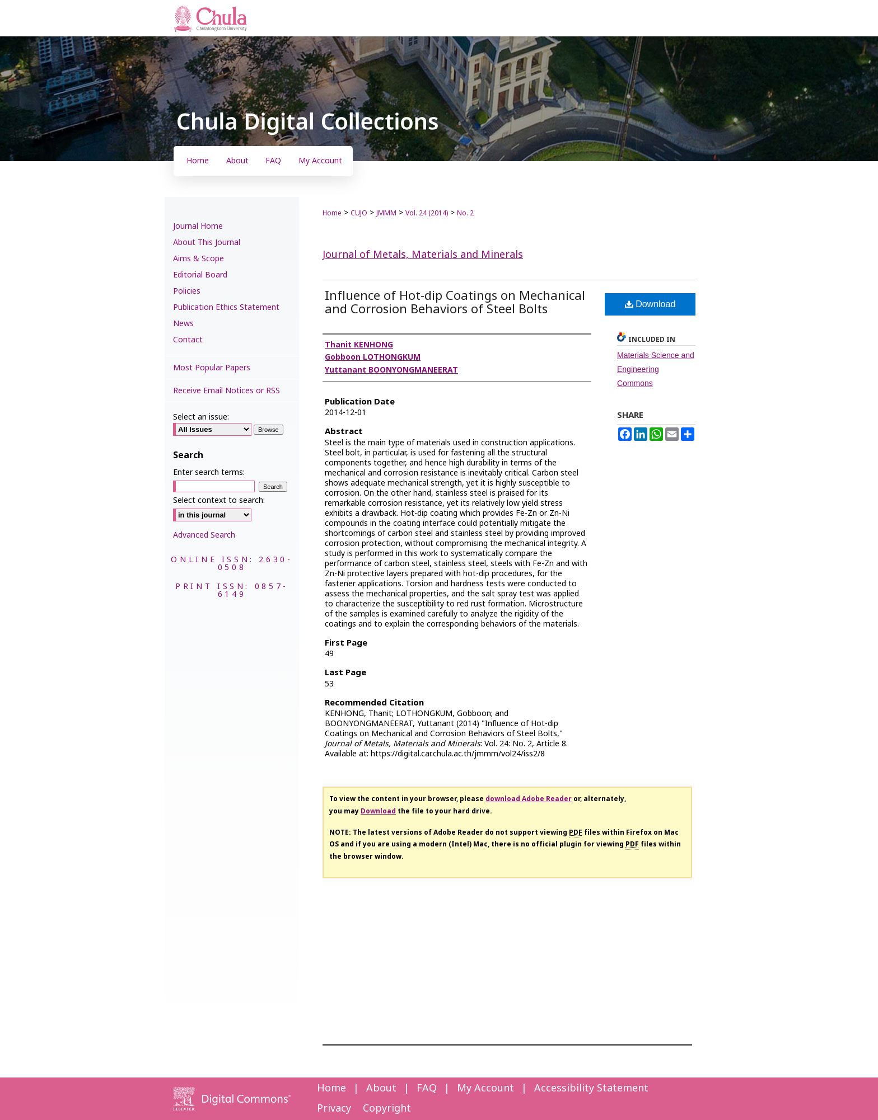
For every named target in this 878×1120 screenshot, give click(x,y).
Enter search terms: (209, 472)
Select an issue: (201, 417)
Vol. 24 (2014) (426, 213)
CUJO (359, 213)
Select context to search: (219, 500)
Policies (186, 291)
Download (650, 304)
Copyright (387, 1108)
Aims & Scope (198, 259)
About (381, 1088)
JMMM (386, 213)
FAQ (427, 1088)
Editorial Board (200, 275)
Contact (188, 340)
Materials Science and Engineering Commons (655, 369)
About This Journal (206, 242)
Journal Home (198, 226)
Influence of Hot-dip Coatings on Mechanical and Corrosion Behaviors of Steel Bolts (455, 303)
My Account (485, 1088)
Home (332, 213)
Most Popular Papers (211, 368)
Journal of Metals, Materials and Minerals (423, 254)
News (183, 324)
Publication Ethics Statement (226, 307)
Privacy (334, 1108)
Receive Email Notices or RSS (226, 391)
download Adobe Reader (528, 799)
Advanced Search (204, 535)
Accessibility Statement (591, 1088)
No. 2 (465, 213)
